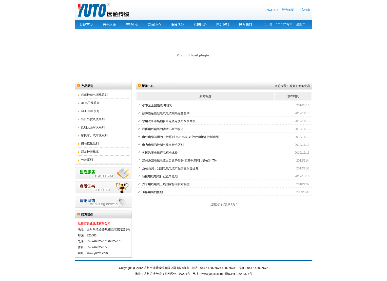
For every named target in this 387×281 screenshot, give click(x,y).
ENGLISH (271, 10)
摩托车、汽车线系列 (93, 135)
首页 (292, 86)
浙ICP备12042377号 (238, 274)
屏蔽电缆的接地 (152, 192)
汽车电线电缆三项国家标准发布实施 (166, 184)
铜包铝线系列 (88, 143)
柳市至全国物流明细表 (157, 105)
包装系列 (85, 160)
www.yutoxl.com (97, 253)
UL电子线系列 (88, 103)
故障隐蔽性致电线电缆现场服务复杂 (166, 113)
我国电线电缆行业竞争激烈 (160, 176)
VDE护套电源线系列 (93, 95)
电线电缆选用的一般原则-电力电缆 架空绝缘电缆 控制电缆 (180, 137)
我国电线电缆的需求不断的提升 (163, 129)
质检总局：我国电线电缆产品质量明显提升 (170, 168)
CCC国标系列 (88, 111)
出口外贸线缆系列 (91, 119)
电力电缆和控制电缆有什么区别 (163, 145)
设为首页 (288, 10)
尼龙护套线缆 (88, 151)
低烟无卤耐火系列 (91, 127)
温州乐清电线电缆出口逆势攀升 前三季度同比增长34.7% (179, 160)
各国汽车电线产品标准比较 (160, 152)
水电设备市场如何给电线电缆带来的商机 (168, 121)
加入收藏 (304, 10)
